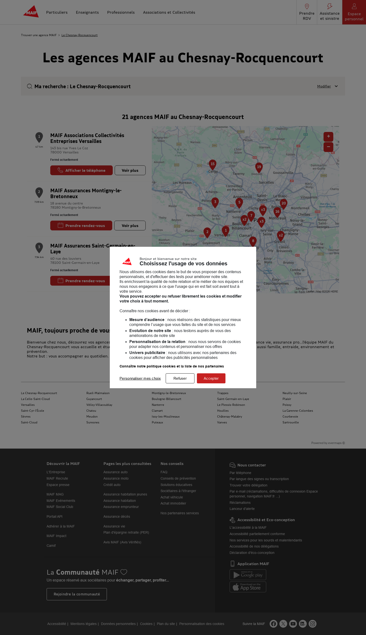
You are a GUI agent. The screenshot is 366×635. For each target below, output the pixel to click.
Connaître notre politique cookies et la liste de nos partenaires (172, 366)
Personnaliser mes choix (140, 378)
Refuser (180, 378)
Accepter (211, 378)
